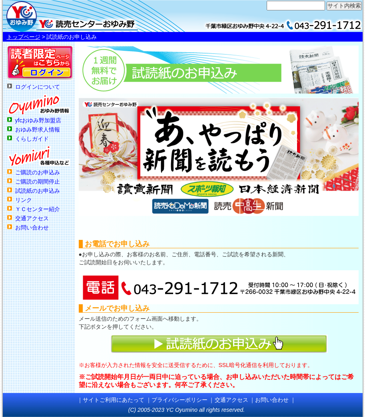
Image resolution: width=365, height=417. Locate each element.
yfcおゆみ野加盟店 (38, 120)
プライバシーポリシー (179, 400)
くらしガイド (32, 139)
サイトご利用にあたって (113, 400)
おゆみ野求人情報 (37, 129)
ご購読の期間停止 (37, 181)
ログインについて (37, 87)
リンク (23, 200)
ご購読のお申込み (37, 172)
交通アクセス (32, 218)
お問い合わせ (32, 227)
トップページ (23, 37)
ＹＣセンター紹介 (37, 209)
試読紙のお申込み (37, 191)
